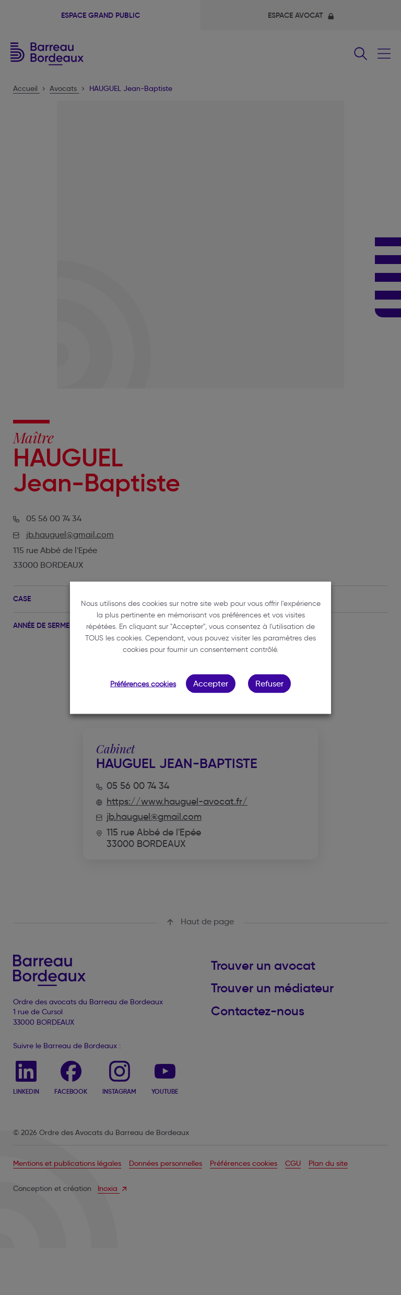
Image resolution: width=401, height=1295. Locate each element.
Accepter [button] (210, 683)
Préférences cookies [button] (143, 683)
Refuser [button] (269, 683)
